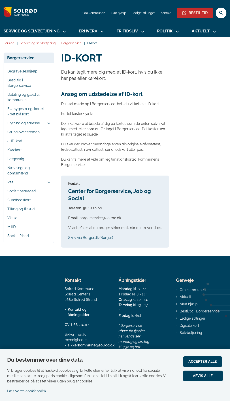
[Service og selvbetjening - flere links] (64, 31)
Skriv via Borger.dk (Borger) (90, 238)
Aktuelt (201, 31)
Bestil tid (195, 13)
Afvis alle (203, 376)
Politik (164, 31)
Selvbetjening (191, 333)
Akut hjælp (189, 304)
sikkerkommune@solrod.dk (91, 345)
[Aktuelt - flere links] (214, 31)
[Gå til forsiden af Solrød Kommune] (18, 13)
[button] (47, 123)
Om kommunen (193, 290)
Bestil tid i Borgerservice (199, 311)
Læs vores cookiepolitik (26, 391)
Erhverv (88, 31)
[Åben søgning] (221, 13)
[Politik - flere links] (176, 31)
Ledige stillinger (143, 13)
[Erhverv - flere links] (101, 31)
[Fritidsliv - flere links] (142, 31)
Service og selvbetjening (32, 31)
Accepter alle (203, 361)
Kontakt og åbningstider (78, 312)
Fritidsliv (127, 31)
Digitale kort (189, 325)
